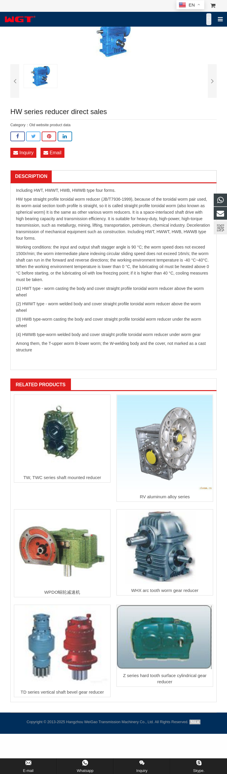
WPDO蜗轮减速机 (62, 592)
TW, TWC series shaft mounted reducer (62, 477)
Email (52, 152)
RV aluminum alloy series (165, 496)
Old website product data (49, 125)
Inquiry (23, 152)
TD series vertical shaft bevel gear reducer (62, 692)
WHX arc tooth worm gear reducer (165, 590)
